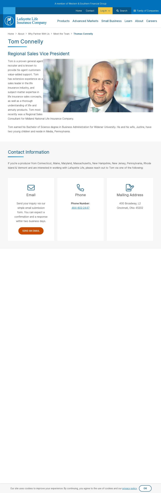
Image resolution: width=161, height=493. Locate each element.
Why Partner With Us (39, 33)
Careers (138, 269)
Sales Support (64, 275)
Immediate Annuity (91, 283)
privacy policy (129, 488)
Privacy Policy (111, 344)
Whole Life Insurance (87, 269)
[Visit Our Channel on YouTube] (19, 302)
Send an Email (31, 230)
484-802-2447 (80, 207)
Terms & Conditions (142, 349)
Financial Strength (143, 279)
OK (145, 488)
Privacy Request (86, 344)
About (21, 33)
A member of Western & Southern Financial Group (80, 3)
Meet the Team (61, 33)
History (137, 274)
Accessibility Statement (139, 344)
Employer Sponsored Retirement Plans (117, 277)
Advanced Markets (113, 286)
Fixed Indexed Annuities (89, 277)
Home (11, 33)
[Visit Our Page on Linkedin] (11, 302)
